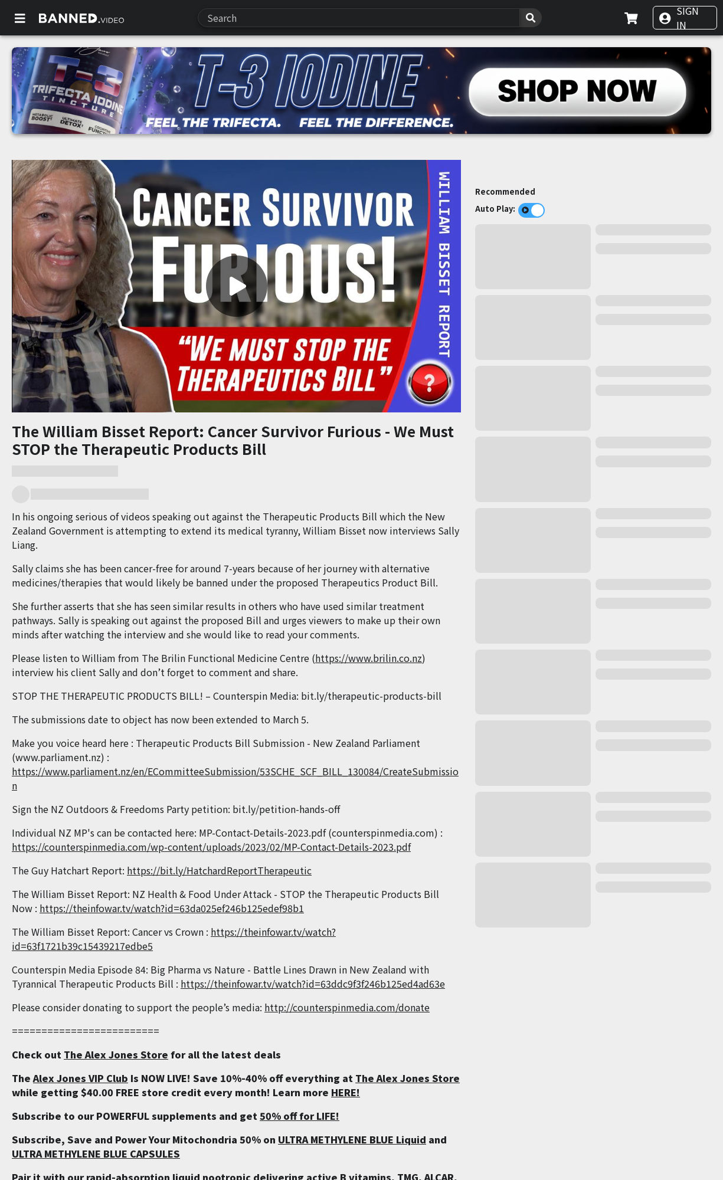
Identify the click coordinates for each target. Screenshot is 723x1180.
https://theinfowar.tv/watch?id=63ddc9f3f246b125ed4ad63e (313, 983)
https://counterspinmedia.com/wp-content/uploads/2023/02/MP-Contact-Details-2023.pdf (211, 847)
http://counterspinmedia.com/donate (347, 1007)
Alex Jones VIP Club (80, 1078)
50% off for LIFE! (299, 1116)
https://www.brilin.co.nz (368, 658)
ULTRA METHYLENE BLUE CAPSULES (96, 1153)
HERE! (345, 1092)
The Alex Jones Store (116, 1054)
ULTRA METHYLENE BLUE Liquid (352, 1139)
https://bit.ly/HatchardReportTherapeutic (219, 870)
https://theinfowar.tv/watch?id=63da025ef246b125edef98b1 (172, 908)
